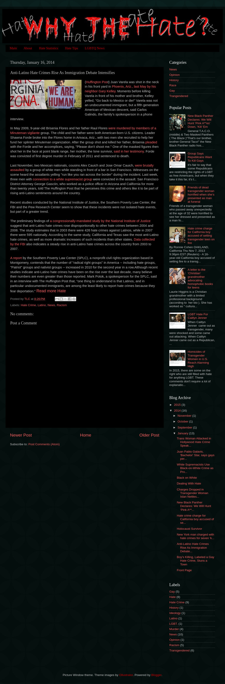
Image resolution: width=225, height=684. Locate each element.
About (28, 48)
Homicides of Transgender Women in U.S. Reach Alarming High (198, 359)
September (185, 427)
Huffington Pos (97, 82)
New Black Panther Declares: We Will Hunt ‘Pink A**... (194, 506)
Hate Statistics (48, 48)
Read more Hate (51, 291)
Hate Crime (28, 305)
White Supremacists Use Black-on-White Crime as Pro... (195, 468)
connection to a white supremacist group (62, 179)
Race (172, 85)
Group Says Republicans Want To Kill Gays (200, 157)
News (51, 305)
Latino (42, 305)
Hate (172, 597)
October (183, 421)
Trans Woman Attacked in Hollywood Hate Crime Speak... (194, 442)
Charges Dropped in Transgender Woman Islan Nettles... (192, 493)
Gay (172, 90)
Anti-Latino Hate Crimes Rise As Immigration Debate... (193, 547)
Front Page (184, 570)
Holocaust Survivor (189, 528)
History (174, 80)
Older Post (149, 435)
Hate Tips (71, 48)
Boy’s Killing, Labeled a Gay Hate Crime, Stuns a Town (195, 560)
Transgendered (179, 650)
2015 (178, 404)
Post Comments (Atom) (44, 444)
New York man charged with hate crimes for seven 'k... (195, 536)
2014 (178, 410)
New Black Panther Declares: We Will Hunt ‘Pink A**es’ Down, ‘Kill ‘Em (200, 121)
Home (85, 435)
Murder (174, 629)
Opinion (174, 74)
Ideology (175, 613)
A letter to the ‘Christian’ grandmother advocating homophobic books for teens (200, 278)
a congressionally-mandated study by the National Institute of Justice (100, 221)
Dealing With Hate (189, 483)
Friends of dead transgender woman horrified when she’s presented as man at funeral (201, 195)
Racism (62, 305)
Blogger (156, 675)
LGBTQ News (94, 48)
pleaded (151, 142)
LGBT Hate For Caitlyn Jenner (198, 316)
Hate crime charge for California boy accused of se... (195, 519)
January (183, 433)
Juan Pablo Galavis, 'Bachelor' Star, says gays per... (196, 455)
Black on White (187, 477)
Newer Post (21, 435)
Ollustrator (126, 675)
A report (16, 258)
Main (13, 48)
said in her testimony (129, 151)
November (185, 415)
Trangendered (178, 96)
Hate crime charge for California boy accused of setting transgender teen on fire (201, 236)
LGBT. (173, 623)
